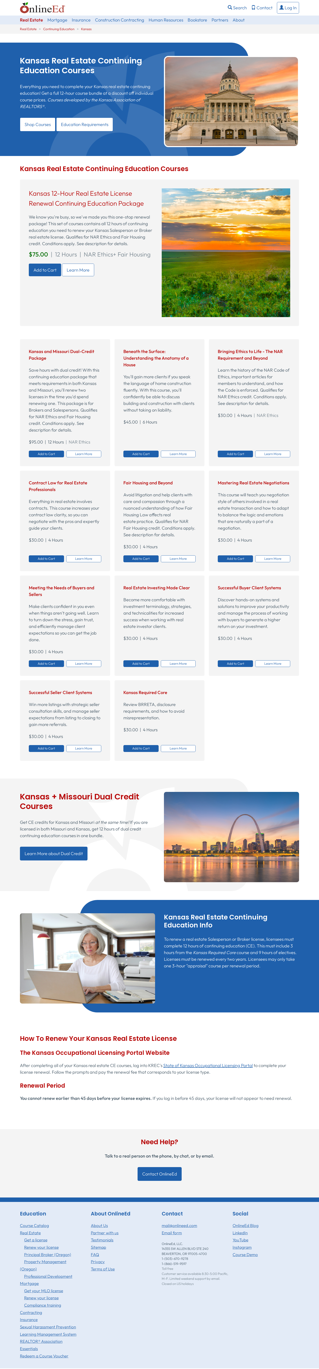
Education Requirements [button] (84, 124)
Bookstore (197, 20)
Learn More (78, 270)
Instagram (242, 1247)
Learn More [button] (83, 454)
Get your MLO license (43, 1290)
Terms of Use (103, 1269)
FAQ (95, 1254)
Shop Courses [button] (38, 124)
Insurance (81, 20)
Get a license (35, 1240)
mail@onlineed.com (179, 1225)
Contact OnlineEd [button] (159, 1174)
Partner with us (105, 1232)
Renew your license (41, 1247)
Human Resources (166, 20)
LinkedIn (240, 1232)
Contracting (31, 1312)
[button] (288, 8)
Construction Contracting (119, 20)
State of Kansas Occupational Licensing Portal (208, 1065)
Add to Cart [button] (46, 454)
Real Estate (31, 20)
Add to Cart (44, 270)
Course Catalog (34, 1225)
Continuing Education (58, 29)
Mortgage (57, 20)
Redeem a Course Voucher (44, 1356)
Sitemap (98, 1247)
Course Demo (245, 1254)
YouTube (240, 1240)
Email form (172, 1232)
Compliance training (42, 1305)
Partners (220, 20)
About (239, 20)
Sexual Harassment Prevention (48, 1327)
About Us (99, 1225)
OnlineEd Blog (246, 1225)
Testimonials (102, 1240)
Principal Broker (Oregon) (47, 1254)
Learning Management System (48, 1334)
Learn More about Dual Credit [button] (54, 853)
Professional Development (48, 1276)
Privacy (98, 1261)
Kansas (86, 29)
